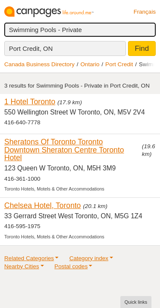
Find (142, 48)
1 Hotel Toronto (29, 101)
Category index (88, 258)
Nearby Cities (21, 266)
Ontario (90, 64)
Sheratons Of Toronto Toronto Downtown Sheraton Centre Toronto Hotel (64, 150)
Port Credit (119, 64)
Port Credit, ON (31, 48)
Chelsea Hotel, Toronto (42, 205)
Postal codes (71, 266)
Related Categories (29, 258)
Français (145, 12)
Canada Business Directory (39, 64)
